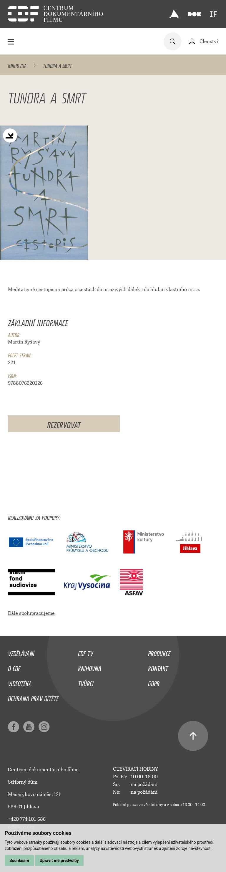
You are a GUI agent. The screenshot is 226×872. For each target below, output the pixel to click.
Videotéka (20, 682)
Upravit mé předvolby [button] (59, 860)
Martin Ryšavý (24, 342)
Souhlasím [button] (19, 860)
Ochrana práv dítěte (33, 697)
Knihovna (17, 65)
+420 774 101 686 (27, 819)
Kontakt (158, 667)
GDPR (153, 682)
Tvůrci (86, 682)
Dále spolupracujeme (31, 613)
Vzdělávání (21, 652)
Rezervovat (64, 423)
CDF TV (85, 652)
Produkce (159, 652)
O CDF (14, 667)
